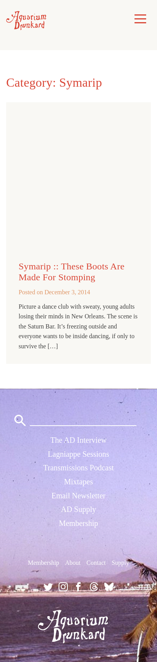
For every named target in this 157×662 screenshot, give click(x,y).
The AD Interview (78, 440)
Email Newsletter (78, 495)
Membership (78, 523)
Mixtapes (78, 481)
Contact (96, 562)
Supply (120, 562)
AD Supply (78, 509)
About (73, 562)
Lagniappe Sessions (78, 454)
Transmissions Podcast (78, 467)
